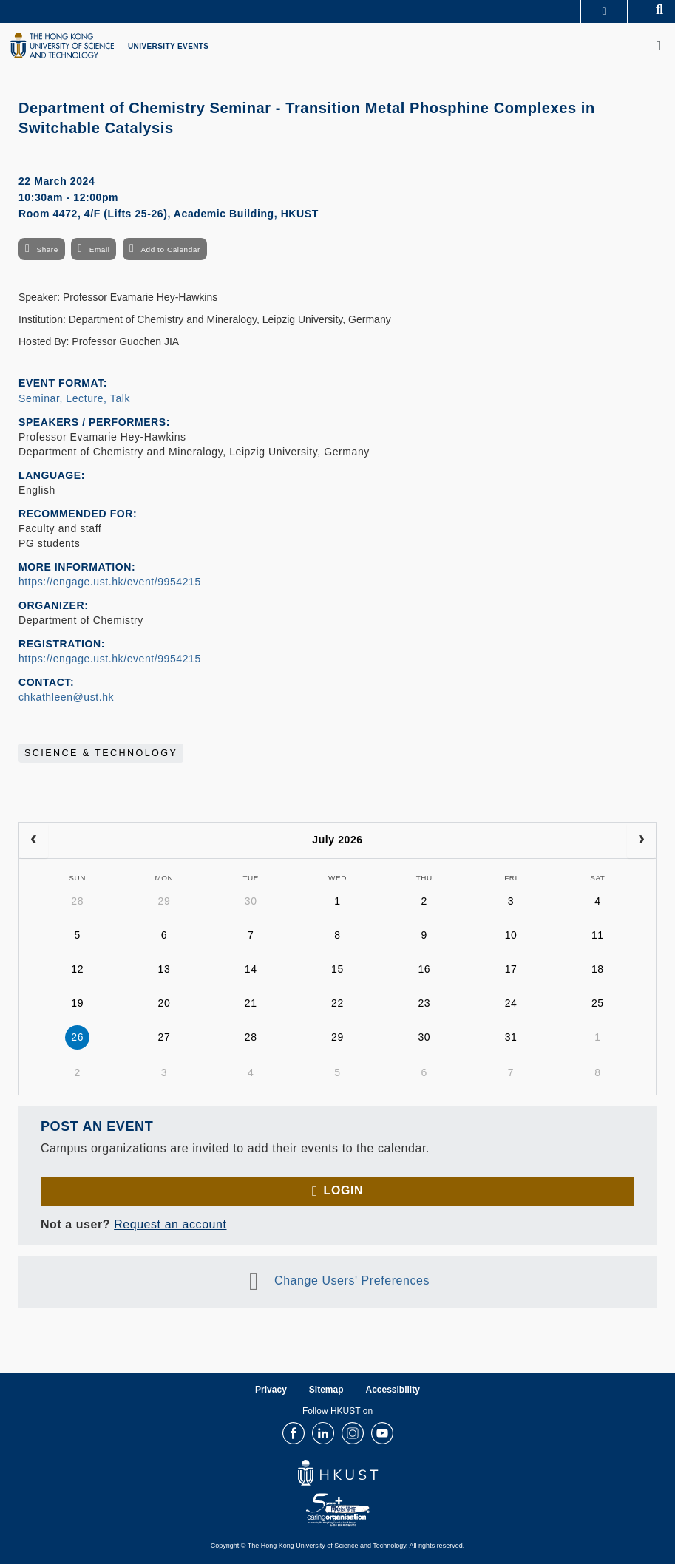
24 (511, 1003)
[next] (641, 840)
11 (597, 935)
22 (337, 1003)
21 (251, 1003)
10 (511, 935)
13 (164, 969)
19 (77, 1003)
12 (77, 969)
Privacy (271, 1389)
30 (251, 901)
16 (424, 969)
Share (47, 249)
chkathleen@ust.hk (66, 697)
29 (164, 901)
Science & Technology (100, 753)
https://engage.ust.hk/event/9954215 (109, 582)
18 (597, 969)
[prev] (33, 840)
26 (77, 1037)
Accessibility (393, 1389)
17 (511, 969)
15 (337, 969)
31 (511, 1037)
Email (99, 249)
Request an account (170, 1224)
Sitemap (326, 1389)
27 (164, 1037)
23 (424, 1003)
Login (343, 1190)
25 (597, 1003)
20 (164, 1003)
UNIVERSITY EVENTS (168, 46)
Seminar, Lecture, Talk (74, 398)
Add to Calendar (170, 249)
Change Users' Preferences (352, 1280)
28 (77, 901)
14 (251, 969)
